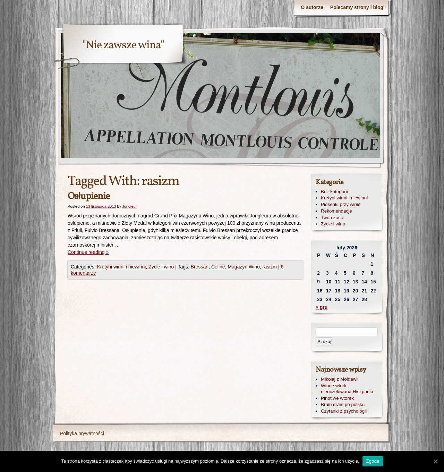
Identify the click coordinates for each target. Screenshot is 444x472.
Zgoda (372, 461)
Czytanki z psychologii (344, 411)
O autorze (312, 7)
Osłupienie (89, 196)
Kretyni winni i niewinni (121, 267)
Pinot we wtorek (337, 398)
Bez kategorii (334, 191)
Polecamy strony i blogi (357, 7)
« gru (321, 307)
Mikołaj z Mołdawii (339, 379)
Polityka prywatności (82, 433)
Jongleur (129, 206)
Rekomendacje (336, 211)
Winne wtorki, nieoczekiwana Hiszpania (347, 388)
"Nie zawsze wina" (123, 45)
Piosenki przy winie (340, 204)
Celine (218, 267)
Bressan (199, 267)
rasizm (270, 267)
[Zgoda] (435, 461)
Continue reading (88, 252)
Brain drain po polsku (343, 404)
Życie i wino (161, 267)
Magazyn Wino (244, 267)
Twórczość (332, 217)
